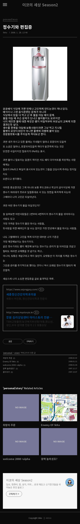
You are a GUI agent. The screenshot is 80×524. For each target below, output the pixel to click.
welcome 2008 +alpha (13, 365)
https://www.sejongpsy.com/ (22, 289)
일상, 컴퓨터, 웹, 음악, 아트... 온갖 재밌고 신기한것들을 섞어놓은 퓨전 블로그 (33, 486)
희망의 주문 (7, 358)
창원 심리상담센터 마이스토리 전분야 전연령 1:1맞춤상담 (29, 317)
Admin (48, 518)
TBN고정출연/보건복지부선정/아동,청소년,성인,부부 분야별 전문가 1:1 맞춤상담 (29, 323)
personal (7, 352)
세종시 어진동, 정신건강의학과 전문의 (26, 298)
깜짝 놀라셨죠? (9, 368)
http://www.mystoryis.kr (19, 312)
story (17, 352)
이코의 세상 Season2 (40, 4)
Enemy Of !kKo (9, 361)
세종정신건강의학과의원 (21, 294)
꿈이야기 (6, 372)
